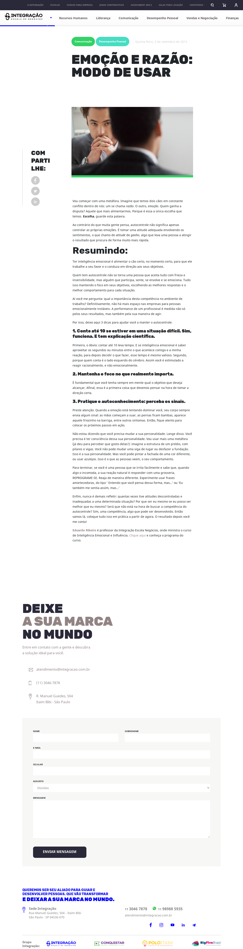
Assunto (38, 778)
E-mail (37, 745)
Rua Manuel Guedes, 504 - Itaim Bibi (55, 910)
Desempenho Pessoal (164, 18)
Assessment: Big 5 (140, 5)
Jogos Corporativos (111, 5)
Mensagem (39, 795)
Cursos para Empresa (79, 5)
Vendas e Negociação (201, 18)
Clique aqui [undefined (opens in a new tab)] (137, 533)
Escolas (54, 5)
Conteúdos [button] (195, 5)
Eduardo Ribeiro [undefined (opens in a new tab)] (84, 528)
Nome (36, 728)
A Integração (35, 5)
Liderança (105, 18)
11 (136, 906)
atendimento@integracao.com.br (148, 913)
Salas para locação (170, 5)
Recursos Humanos (76, 18)
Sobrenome (132, 728)
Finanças (232, 18)
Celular (38, 762)
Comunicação (131, 18)
